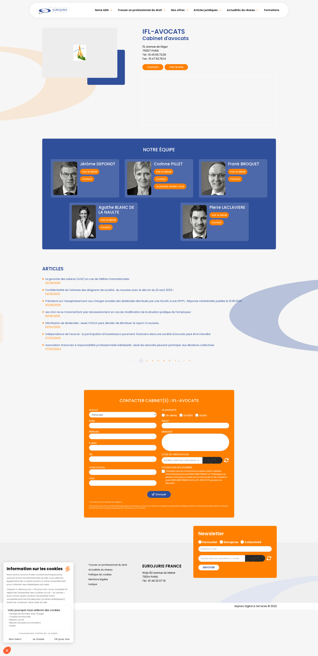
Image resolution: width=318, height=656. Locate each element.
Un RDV (188, 415)
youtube (311, 328)
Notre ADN (103, 10)
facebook (311, 308)
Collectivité (253, 541)
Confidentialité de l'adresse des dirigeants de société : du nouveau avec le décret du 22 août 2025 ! (109, 290)
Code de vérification (175, 454)
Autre (202, 415)
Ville (91, 478)
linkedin (311, 321)
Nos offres (179, 10)
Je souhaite (169, 410)
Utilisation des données (177, 467)
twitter (311, 314)
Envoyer (161, 494)
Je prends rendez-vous (170, 186)
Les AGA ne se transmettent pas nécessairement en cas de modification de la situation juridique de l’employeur (118, 312)
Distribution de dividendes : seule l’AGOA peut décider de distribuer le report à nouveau (102, 323)
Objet (165, 421)
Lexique (92, 584)
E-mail (93, 443)
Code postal (97, 467)
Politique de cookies (100, 574)
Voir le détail (89, 171)
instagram (311, 334)
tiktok (311, 348)
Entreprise (231, 541)
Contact (153, 67)
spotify (311, 341)
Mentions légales (98, 579)
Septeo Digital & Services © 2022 (255, 606)
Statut (93, 410)
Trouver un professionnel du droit (141, 10)
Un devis (171, 415)
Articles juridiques (206, 10)
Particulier (209, 541)
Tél (91, 454)
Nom (92, 421)
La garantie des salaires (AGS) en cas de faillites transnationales (87, 279)
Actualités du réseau (241, 10)
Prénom (94, 431)
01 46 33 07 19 (156, 581)
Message (167, 431)
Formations (271, 10)
